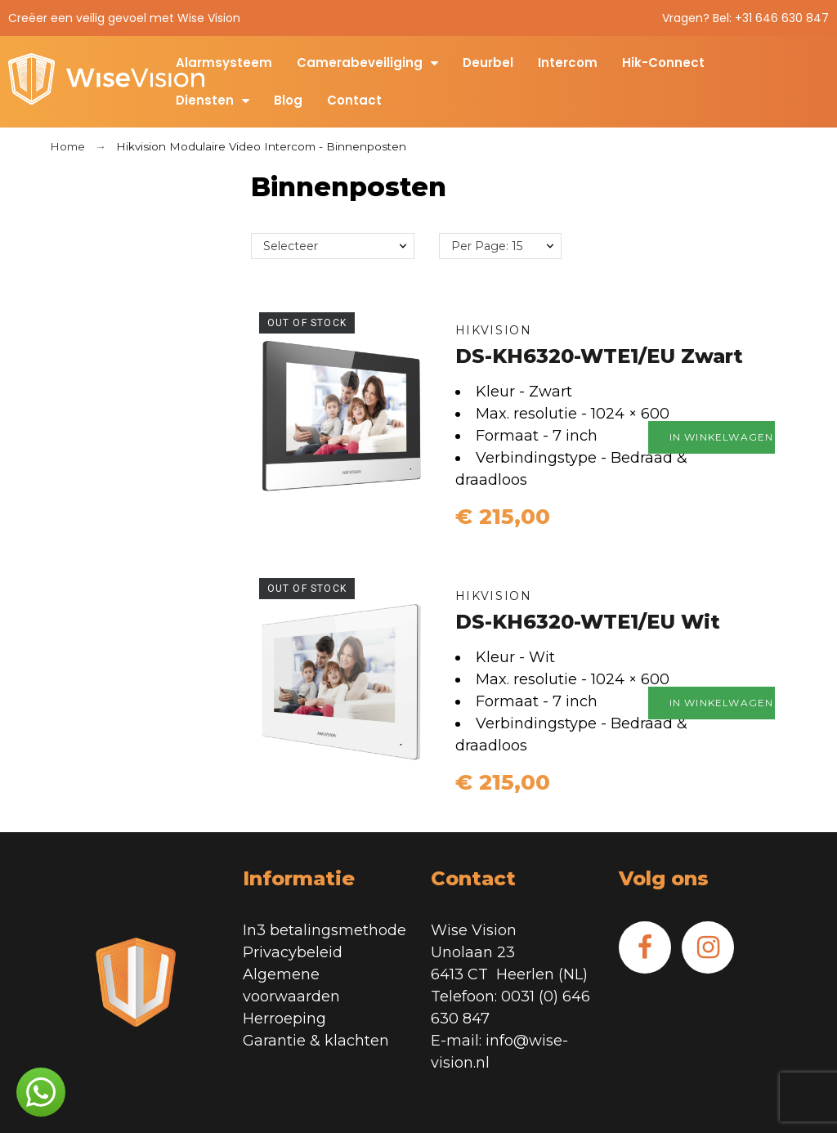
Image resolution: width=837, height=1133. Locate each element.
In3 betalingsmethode (324, 930)
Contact (354, 100)
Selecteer (290, 246)
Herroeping (284, 1019)
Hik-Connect (663, 62)
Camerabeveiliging (367, 63)
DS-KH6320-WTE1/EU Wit (587, 622)
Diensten (212, 100)
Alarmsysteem (224, 62)
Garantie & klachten (316, 1041)
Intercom (568, 62)
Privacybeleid (292, 952)
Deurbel (488, 62)
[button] (40, 1092)
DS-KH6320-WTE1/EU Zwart (599, 356)
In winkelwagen (728, 437)
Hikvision (493, 330)
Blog (288, 100)
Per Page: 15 (486, 246)
